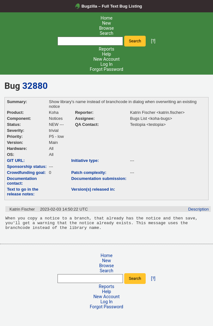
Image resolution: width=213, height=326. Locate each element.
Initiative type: (85, 160)
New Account (106, 59)
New (106, 23)
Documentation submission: (98, 178)
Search (106, 33)
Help (106, 54)
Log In (106, 64)
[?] (153, 40)
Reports (106, 49)
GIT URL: (16, 160)
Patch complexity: (88, 172)
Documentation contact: (22, 181)
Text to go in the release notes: (22, 191)
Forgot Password (106, 69)
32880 (35, 86)
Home (106, 18)
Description (198, 209)
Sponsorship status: (27, 166)
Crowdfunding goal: (26, 172)
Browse (106, 28)
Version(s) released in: (93, 189)
